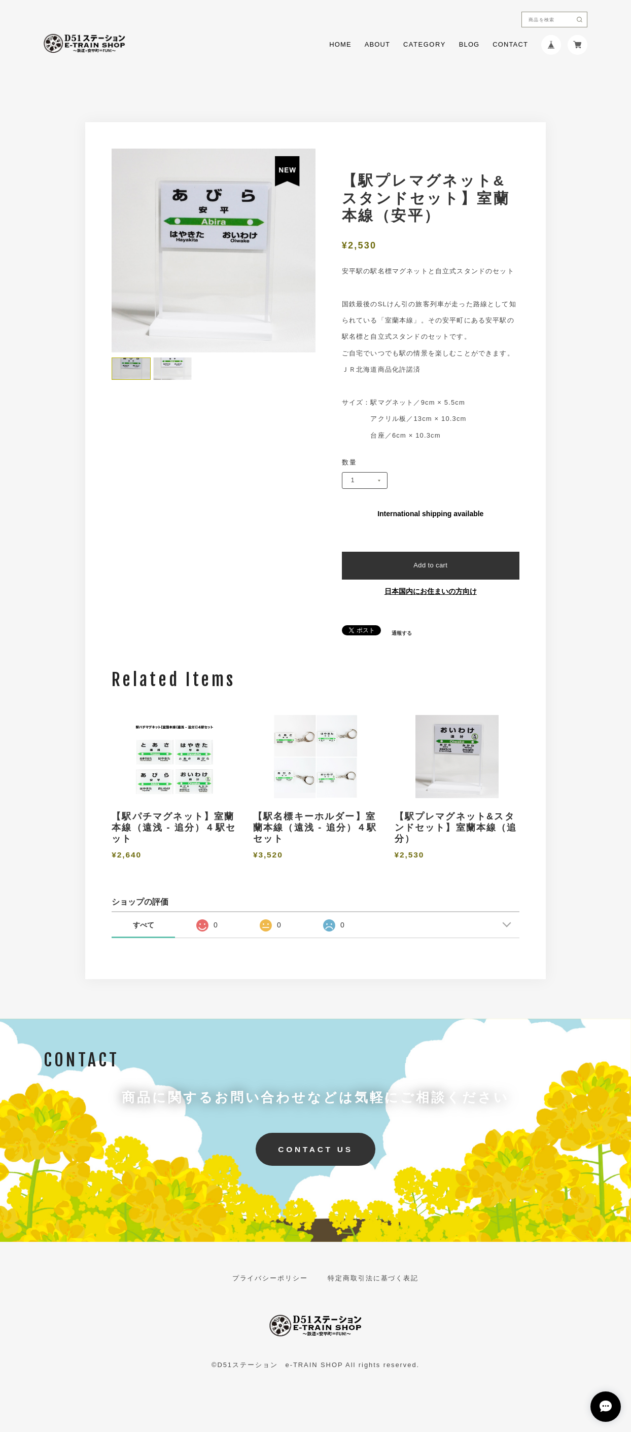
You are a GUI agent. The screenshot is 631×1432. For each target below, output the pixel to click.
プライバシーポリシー (270, 1278)
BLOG (469, 45)
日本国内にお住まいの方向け (430, 591)
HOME (340, 45)
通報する (402, 633)
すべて (143, 925)
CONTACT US (315, 1149)
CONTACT (510, 45)
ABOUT (377, 45)
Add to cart (430, 565)
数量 (349, 462)
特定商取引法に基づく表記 (373, 1278)
